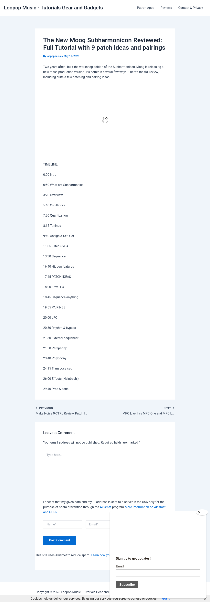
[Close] (202, 512)
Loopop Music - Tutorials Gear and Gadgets (53, 8)
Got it (166, 598)
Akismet (105, 507)
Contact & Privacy (190, 8)
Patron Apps (145, 8)
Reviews (166, 8)
